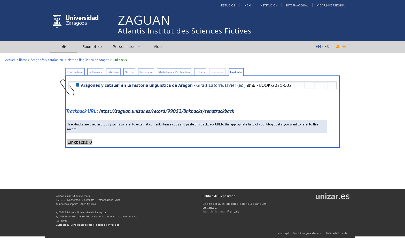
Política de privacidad (107, 224)
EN (318, 46)
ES (326, 46)
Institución (269, 5)
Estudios (228, 5)
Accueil (10, 60)
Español (220, 211)
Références (95, 72)
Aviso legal (62, 224)
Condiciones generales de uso (307, 233)
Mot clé (129, 72)
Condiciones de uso (81, 224)
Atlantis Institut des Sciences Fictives (185, 31)
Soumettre (92, 46)
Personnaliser (125, 46)
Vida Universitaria (331, 5)
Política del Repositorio (218, 196)
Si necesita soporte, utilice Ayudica (76, 204)
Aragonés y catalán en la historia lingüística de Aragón (70, 60)
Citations (113, 72)
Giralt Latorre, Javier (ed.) (221, 85)
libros (23, 60)
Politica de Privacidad (337, 233)
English (207, 211)
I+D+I (247, 5)
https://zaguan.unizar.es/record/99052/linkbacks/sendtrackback (166, 111)
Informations (75, 72)
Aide (158, 46)
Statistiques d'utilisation (174, 72)
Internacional (297, 5)
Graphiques (217, 72)
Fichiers (200, 72)
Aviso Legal (283, 233)
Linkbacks (120, 60)
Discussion (146, 72)
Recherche (73, 200)
